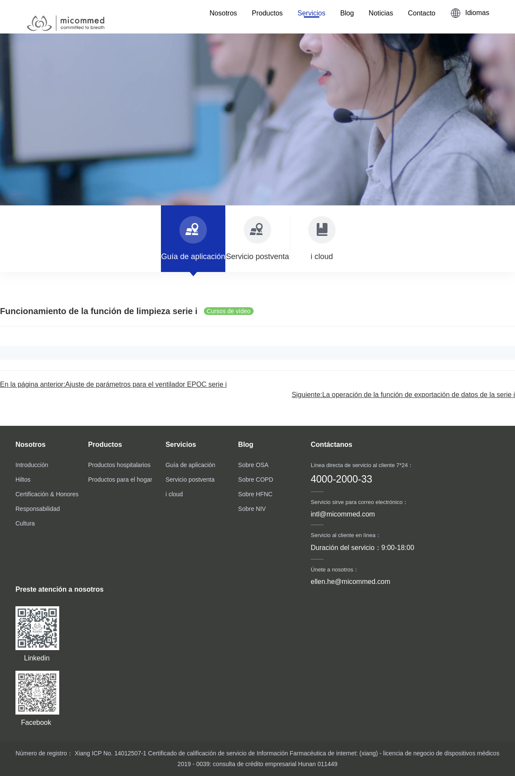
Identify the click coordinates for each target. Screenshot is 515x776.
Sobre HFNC (255, 494)
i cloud (174, 494)
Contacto (421, 13)
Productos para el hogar (120, 479)
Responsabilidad (37, 508)
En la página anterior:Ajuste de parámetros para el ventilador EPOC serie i (113, 384)
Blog (347, 13)
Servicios (311, 13)
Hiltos (22, 479)
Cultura (25, 523)
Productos (267, 13)
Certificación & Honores (47, 494)
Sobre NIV (252, 508)
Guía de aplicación (190, 464)
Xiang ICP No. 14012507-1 (109, 753)
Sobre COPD (255, 479)
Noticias (381, 13)
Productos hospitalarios (119, 464)
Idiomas (469, 13)
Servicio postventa (190, 479)
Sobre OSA (253, 464)
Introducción (31, 464)
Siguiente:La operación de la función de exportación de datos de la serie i (403, 394)
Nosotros (223, 13)
